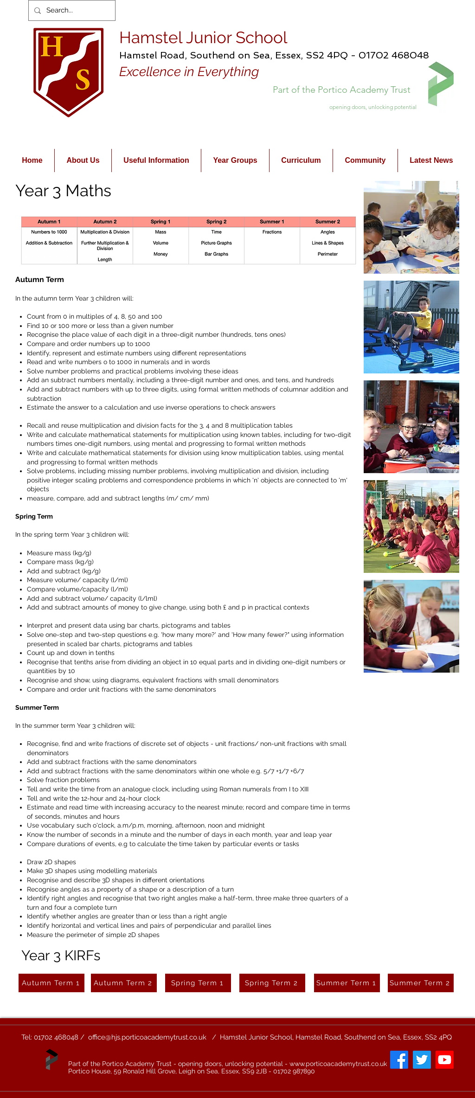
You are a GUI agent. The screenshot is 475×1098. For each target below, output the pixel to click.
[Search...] (71, 10)
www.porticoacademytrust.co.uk (338, 1063)
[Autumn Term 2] (124, 983)
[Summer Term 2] (421, 983)
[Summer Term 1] (347, 983)
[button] (411, 227)
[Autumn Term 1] (51, 983)
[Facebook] (399, 1060)
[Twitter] (422, 1060)
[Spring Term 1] (198, 983)
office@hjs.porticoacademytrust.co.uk (147, 1037)
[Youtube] (445, 1060)
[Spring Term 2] (272, 983)
